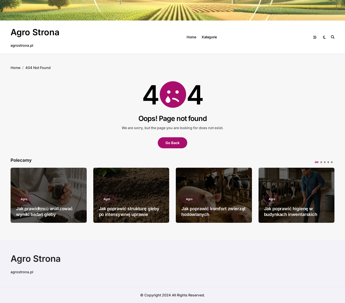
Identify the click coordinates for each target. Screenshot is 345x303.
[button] (317, 162)
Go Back (172, 143)
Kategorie (209, 37)
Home (191, 37)
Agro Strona (36, 32)
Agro (24, 199)
